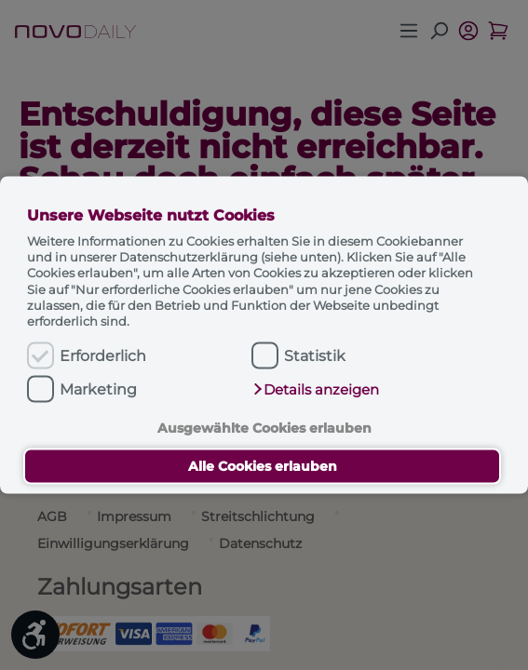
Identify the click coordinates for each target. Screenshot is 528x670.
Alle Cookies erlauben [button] (262, 466)
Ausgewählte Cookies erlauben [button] (264, 427)
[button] (315, 389)
